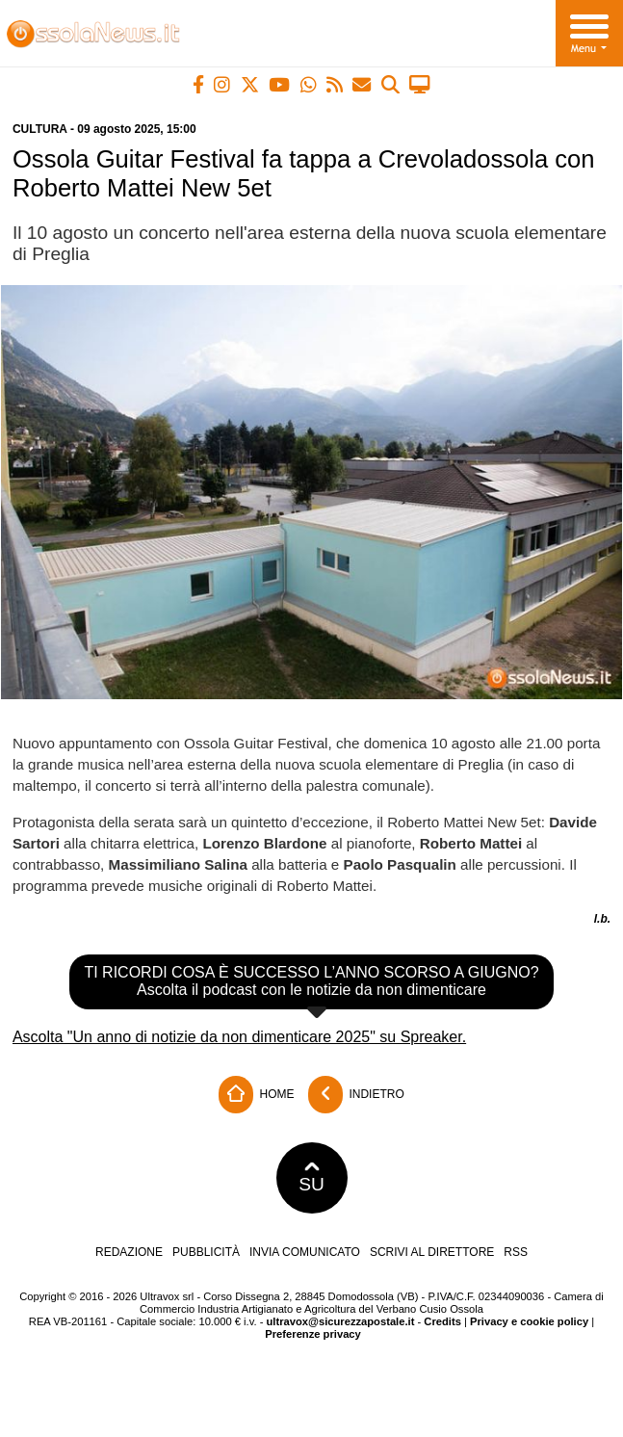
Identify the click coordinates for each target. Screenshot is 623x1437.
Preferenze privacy (313, 1334)
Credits (442, 1321)
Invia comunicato (304, 1252)
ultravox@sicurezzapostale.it (340, 1321)
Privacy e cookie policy (529, 1321)
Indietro (356, 1094)
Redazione (129, 1252)
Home (256, 1094)
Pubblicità (206, 1252)
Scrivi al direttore (432, 1252)
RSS (516, 1252)
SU (311, 1178)
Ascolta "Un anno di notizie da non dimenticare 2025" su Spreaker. (239, 1037)
